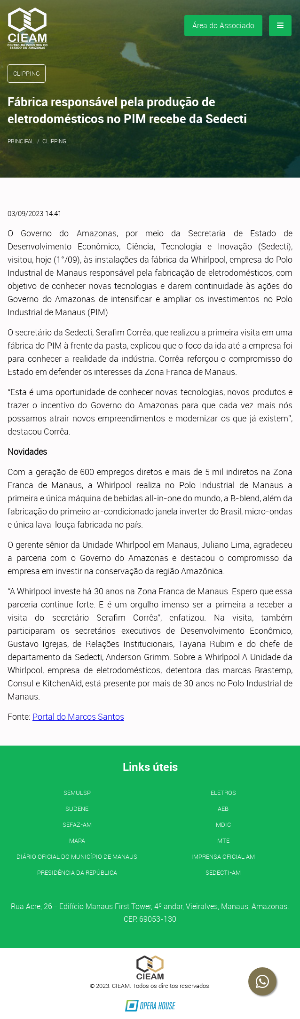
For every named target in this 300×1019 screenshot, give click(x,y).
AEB (223, 808)
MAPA (77, 840)
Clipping (54, 141)
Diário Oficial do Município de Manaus (76, 856)
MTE (223, 840)
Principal (21, 141)
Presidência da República (77, 872)
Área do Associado (223, 25)
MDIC (223, 824)
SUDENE (76, 808)
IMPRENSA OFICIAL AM (223, 856)
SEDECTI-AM (223, 872)
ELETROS (223, 792)
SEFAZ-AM (77, 824)
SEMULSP (77, 792)
